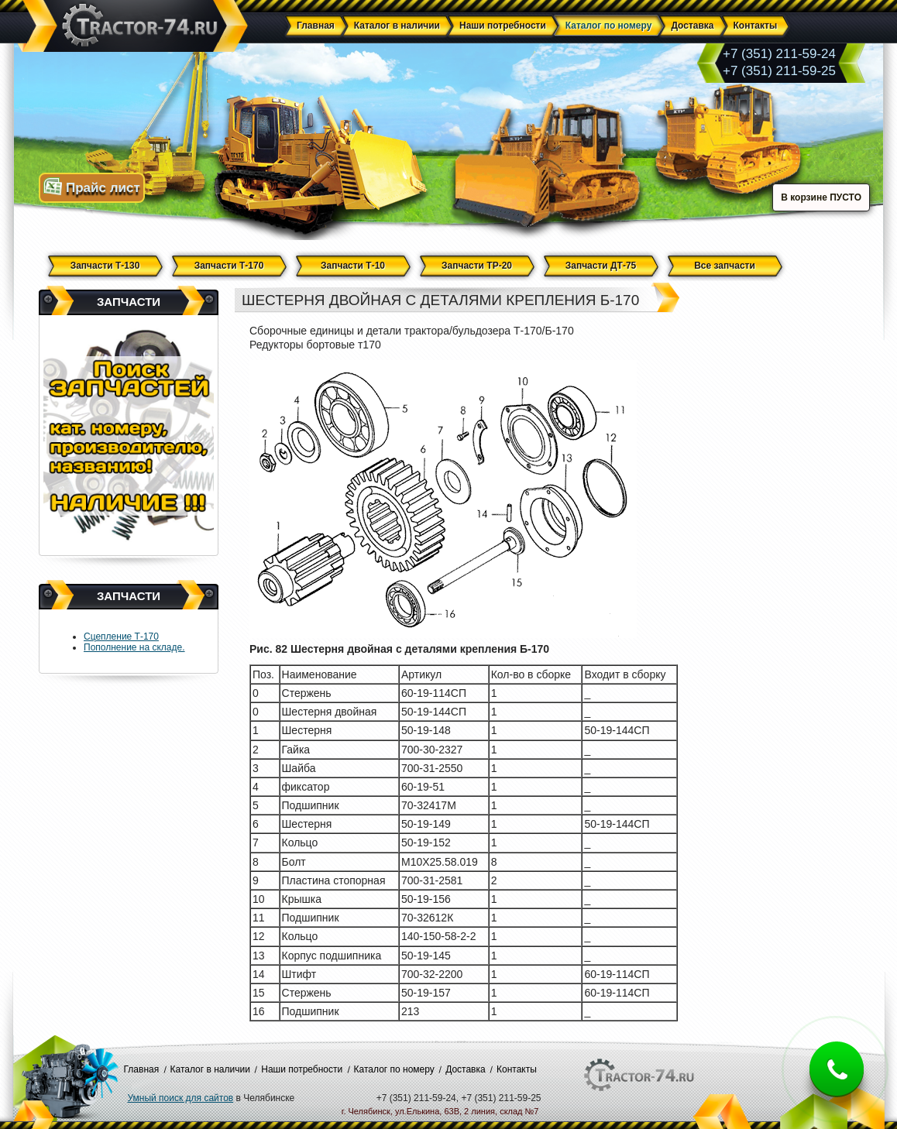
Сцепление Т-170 (121, 636)
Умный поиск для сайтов (181, 1098)
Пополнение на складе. (134, 647)
